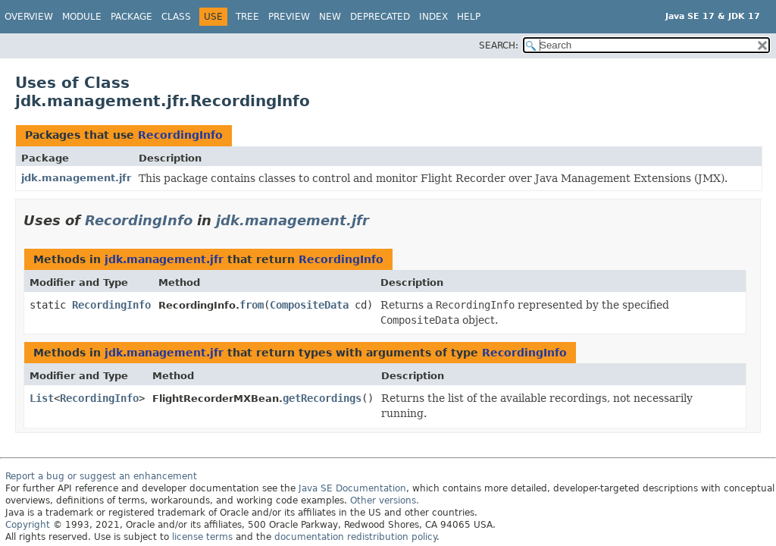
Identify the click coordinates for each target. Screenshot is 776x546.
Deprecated (380, 16)
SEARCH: (498, 45)
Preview (289, 16)
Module (82, 16)
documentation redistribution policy (355, 537)
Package (131, 16)
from (251, 305)
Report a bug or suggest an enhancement (101, 476)
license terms (202, 537)
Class (176, 16)
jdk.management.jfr (76, 178)
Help (468, 16)
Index (433, 16)
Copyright (27, 524)
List (42, 398)
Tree (247, 16)
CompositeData (309, 305)
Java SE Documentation (352, 488)
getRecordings (322, 398)
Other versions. (384, 500)
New (330, 16)
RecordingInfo (180, 135)
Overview (29, 16)
